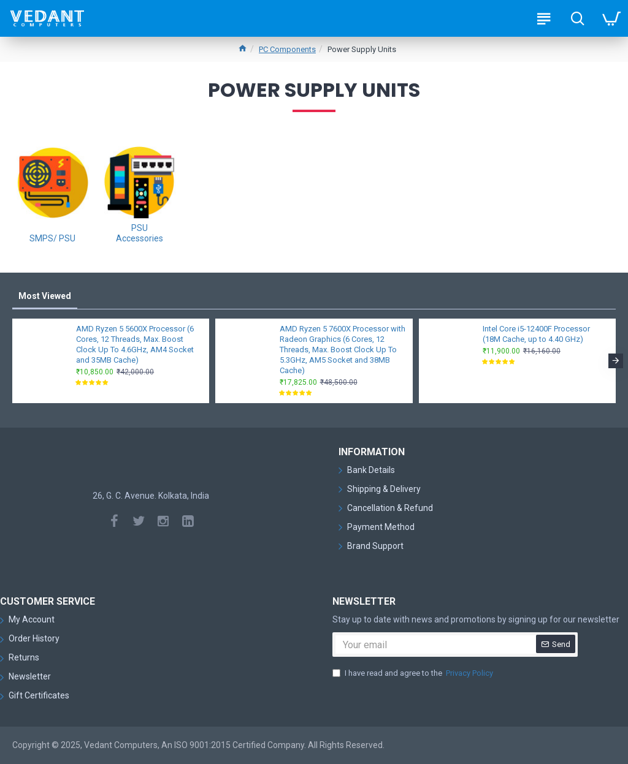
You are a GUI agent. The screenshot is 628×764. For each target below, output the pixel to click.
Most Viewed (44, 296)
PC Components (287, 49)
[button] (615, 361)
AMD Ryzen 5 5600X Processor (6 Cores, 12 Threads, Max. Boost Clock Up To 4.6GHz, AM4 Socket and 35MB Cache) (135, 344)
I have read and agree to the (413, 673)
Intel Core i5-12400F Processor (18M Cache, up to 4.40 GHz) (536, 334)
